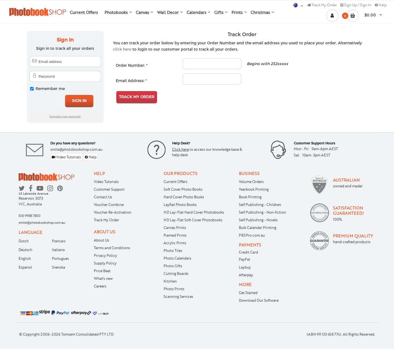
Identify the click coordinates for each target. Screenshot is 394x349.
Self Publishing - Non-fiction (262, 212)
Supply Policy (105, 263)
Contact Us (103, 196)
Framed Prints (175, 235)
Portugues (60, 258)
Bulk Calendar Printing (257, 227)
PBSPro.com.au (252, 235)
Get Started (248, 292)
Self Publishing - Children (260, 204)
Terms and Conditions (112, 247)
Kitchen (170, 281)
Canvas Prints (175, 227)
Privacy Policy (105, 255)
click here (122, 49)
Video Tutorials (66, 157)
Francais (59, 241)
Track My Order (322, 4)
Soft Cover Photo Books (183, 189)
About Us (101, 240)
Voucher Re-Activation (112, 212)
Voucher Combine (109, 204)
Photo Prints (174, 288)
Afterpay (246, 274)
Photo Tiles (173, 250)
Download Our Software (259, 300)
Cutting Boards (176, 273)
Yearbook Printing (254, 189)
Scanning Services (178, 296)
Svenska (58, 267)
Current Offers (175, 181)
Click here (180, 149)
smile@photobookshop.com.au (76, 149)
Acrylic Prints (175, 242)
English (25, 258)
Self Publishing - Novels (258, 219)
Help (381, 4)
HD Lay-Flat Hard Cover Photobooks (194, 212)
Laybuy (245, 267)
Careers (100, 286)
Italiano (58, 249)
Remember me (50, 88)
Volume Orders (251, 181)
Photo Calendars (177, 258)
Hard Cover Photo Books (184, 196)
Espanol (25, 267)
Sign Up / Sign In (355, 4)
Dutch (24, 241)
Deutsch (25, 249)
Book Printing (250, 196)
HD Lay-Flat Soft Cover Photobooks (193, 219)
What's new (103, 278)
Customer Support (109, 189)
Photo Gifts (173, 265)
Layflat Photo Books (180, 204)
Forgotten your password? (65, 116)
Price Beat (102, 270)
